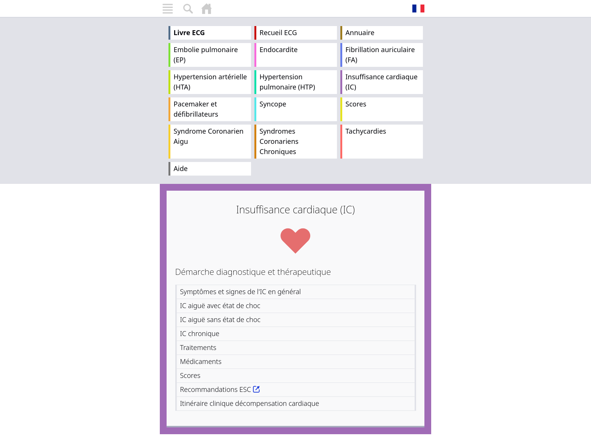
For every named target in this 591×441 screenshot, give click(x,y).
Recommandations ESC (215, 389)
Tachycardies (366, 131)
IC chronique (199, 333)
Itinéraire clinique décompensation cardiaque (249, 403)
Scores (356, 103)
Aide (181, 168)
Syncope (273, 103)
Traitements (198, 347)
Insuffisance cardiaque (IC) (382, 81)
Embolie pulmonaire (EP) (206, 54)
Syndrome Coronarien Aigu (209, 136)
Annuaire (360, 32)
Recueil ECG (278, 32)
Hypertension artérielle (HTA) (210, 81)
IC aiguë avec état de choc (220, 305)
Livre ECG (189, 32)
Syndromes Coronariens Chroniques (279, 141)
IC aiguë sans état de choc (220, 319)
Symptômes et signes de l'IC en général (240, 291)
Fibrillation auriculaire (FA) (380, 54)
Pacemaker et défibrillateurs (196, 109)
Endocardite (279, 49)
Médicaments (201, 361)
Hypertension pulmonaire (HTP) (287, 81)
